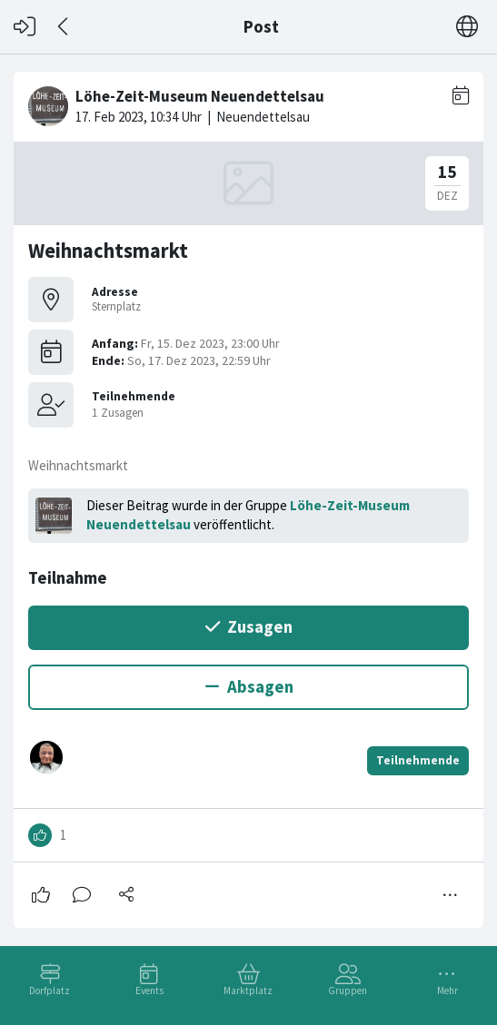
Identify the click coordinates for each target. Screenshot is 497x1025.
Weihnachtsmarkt (108, 250)
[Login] (24, 27)
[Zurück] (64, 27)
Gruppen (347, 990)
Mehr (447, 990)
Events (149, 990)
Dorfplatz (49, 990)
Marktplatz (248, 990)
